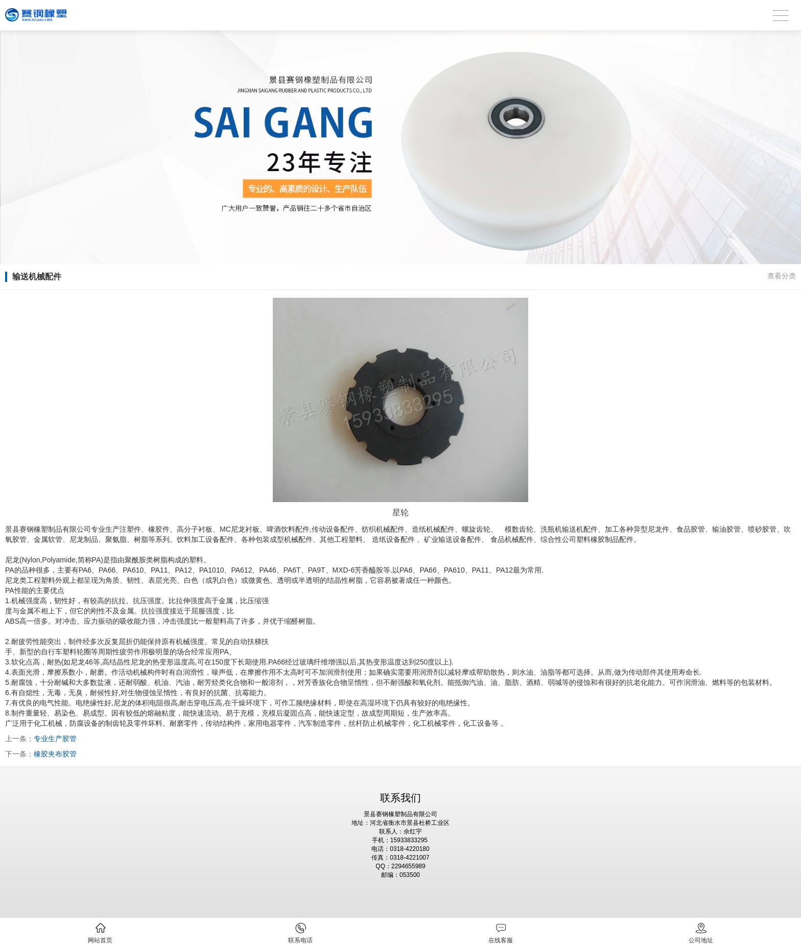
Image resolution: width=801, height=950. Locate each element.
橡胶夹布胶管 (55, 754)
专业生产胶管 (55, 738)
